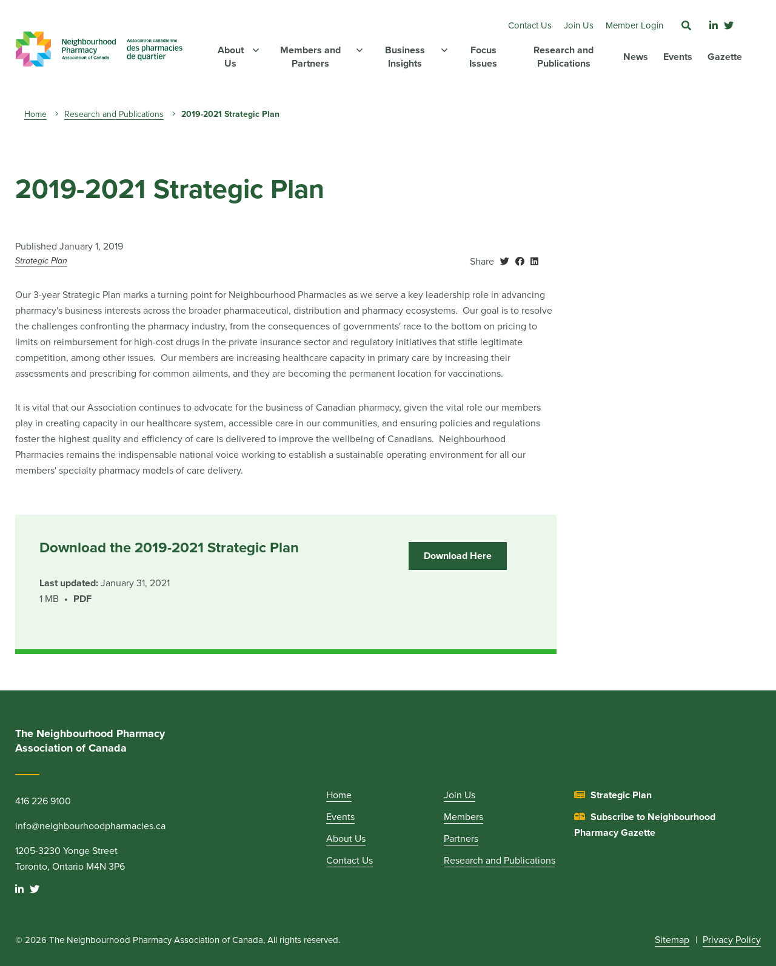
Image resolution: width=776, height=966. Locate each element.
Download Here (458, 556)
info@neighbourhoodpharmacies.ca (90, 826)
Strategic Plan (41, 261)
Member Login (634, 25)
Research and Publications (114, 114)
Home (35, 114)
